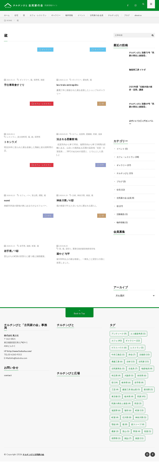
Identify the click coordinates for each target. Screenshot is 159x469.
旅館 (28, 255)
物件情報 (76, 15)
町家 (34, 255)
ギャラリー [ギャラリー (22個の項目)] (133, 348)
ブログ (140, 15)
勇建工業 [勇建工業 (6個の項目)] (117, 369)
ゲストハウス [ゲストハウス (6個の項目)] (119, 355)
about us (11, 21)
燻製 (41, 204)
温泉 (100, 143)
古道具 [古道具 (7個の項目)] (132, 376)
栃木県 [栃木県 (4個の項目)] (128, 404)
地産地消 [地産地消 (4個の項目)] (146, 376)
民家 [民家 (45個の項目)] (141, 404)
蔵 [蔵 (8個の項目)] (124, 432)
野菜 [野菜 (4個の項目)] (136, 439)
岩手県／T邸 (12, 259)
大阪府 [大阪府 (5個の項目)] (128, 383)
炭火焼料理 (22, 146)
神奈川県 (81, 204)
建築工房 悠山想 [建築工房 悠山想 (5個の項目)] (131, 397)
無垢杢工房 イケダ (137, 78)
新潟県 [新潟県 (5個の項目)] (148, 397)
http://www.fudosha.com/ (19, 358)
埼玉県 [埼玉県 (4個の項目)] (115, 383)
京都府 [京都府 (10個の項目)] (144, 362)
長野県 (36, 88)
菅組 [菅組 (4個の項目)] (114, 432)
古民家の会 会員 (106, 15)
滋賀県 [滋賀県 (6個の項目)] (115, 418)
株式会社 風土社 (11, 343)
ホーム (7, 15)
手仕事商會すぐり (15, 93)
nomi (7, 209)
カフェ (75, 143)
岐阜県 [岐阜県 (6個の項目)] (126, 390)
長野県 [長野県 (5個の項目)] (115, 446)
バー (28, 204)
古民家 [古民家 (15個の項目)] (144, 369)
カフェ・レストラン (41, 15)
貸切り (68, 257)
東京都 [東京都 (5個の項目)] (115, 404)
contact (8, 383)
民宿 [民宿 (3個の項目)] (137, 411)
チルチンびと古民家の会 (34, 462)
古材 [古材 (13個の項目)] (130, 369)
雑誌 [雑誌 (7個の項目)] (127, 446)
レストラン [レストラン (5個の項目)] (136, 355)
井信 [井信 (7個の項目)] (131, 362)
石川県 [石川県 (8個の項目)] (126, 425)
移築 (88, 204)
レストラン (11, 146)
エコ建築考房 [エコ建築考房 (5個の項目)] (137, 341)
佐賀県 (82, 143)
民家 (95, 143)
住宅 (17, 15)
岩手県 (22, 255)
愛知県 (86, 88)
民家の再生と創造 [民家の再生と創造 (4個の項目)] (121, 411)
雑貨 (42, 88)
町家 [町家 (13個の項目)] (139, 418)
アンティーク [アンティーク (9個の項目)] (119, 341)
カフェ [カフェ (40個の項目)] (116, 348)
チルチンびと (125, 15)
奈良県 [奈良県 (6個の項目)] (141, 383)
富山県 (34, 204)
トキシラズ (11, 150)
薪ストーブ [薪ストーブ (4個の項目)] (137, 432)
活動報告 (121, 222)
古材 (74, 204)
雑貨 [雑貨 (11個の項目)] (139, 446)
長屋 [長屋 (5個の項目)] (147, 439)
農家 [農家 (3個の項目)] (114, 439)
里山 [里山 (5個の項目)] (125, 439)
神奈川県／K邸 (66, 209)
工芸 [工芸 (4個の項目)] (114, 397)
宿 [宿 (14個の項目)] (114, 390)
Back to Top (79, 321)
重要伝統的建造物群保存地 (84, 257)
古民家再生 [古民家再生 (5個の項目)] (118, 376)
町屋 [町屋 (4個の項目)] (114, 425)
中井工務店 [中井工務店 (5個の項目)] (118, 362)
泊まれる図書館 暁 (68, 148)
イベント (89, 15)
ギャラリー (61, 15)
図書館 (89, 143)
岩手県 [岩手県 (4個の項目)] (138, 390)
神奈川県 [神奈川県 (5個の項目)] (140, 425)
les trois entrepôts (69, 93)
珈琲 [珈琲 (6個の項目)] (127, 418)
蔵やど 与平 (64, 262)
